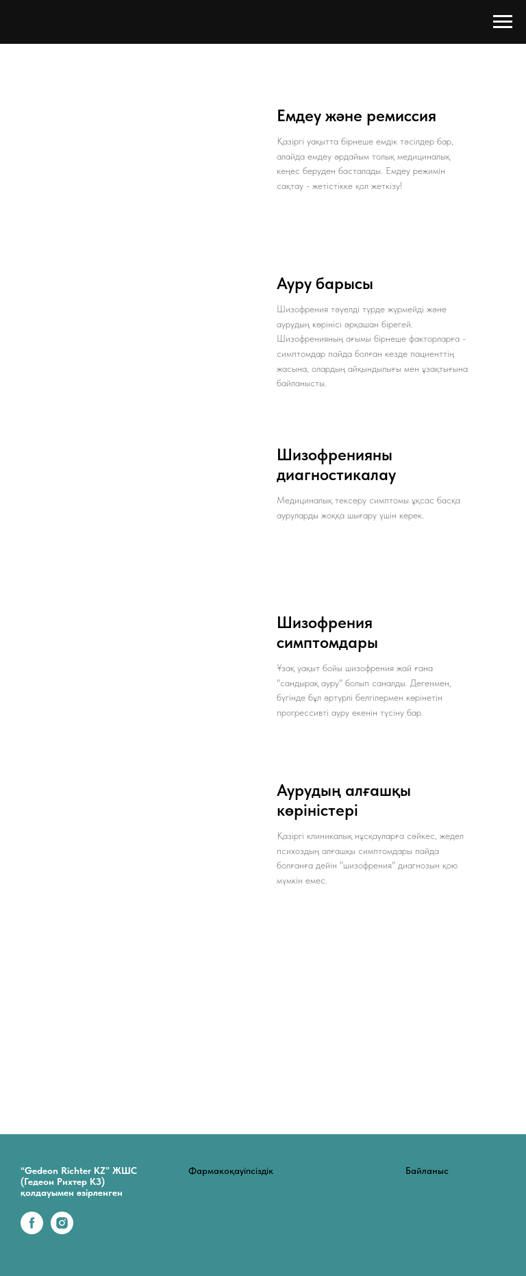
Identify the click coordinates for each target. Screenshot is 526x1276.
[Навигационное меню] (502, 22)
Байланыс (427, 1170)
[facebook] (32, 1230)
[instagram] (62, 1230)
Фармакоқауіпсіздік (230, 1170)
